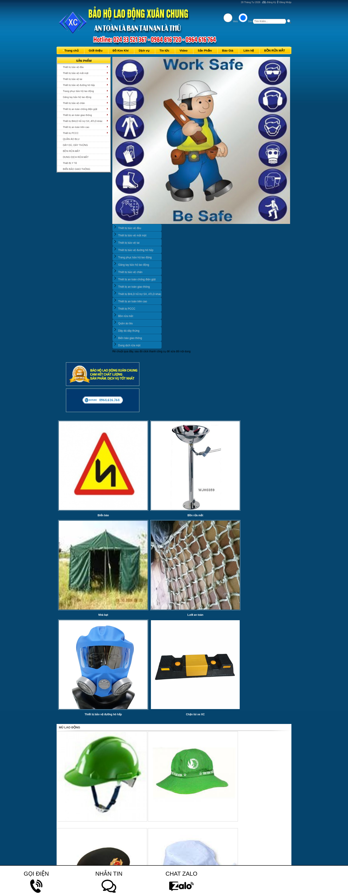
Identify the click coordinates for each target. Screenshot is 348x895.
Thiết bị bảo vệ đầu (73, 67)
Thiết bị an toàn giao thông (77, 115)
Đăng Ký (271, 2)
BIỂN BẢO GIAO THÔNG (76, 169)
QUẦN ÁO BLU (71, 139)
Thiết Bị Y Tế (70, 163)
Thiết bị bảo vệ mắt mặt (75, 73)
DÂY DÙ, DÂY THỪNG (75, 145)
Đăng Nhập (285, 2)
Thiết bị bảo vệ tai (72, 79)
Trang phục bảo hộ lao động (78, 91)
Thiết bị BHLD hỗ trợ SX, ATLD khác (83, 121)
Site (250, 21)
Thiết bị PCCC (71, 133)
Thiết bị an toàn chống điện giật (80, 109)
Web (235, 21)
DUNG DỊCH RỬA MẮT (76, 157)
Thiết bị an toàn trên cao (76, 127)
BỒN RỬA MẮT (71, 151)
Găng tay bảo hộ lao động (77, 97)
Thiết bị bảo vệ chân (74, 103)
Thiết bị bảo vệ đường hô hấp (79, 85)
